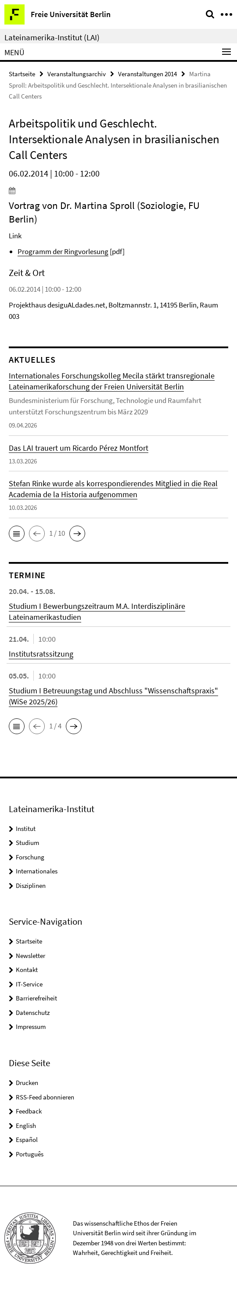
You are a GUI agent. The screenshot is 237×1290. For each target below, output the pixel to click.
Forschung (30, 857)
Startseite (22, 74)
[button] (17, 533)
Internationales (36, 871)
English (26, 1125)
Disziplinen (31, 885)
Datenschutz (33, 1012)
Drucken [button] (27, 1082)
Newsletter (30, 955)
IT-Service (29, 984)
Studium (27, 842)
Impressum (31, 1026)
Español (27, 1139)
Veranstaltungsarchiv (76, 74)
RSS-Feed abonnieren (45, 1097)
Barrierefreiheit (36, 998)
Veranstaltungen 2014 (147, 74)
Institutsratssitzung (41, 654)
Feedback (29, 1111)
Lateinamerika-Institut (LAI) (52, 37)
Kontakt (27, 969)
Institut (26, 828)
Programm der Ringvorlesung (63, 251)
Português (29, 1154)
